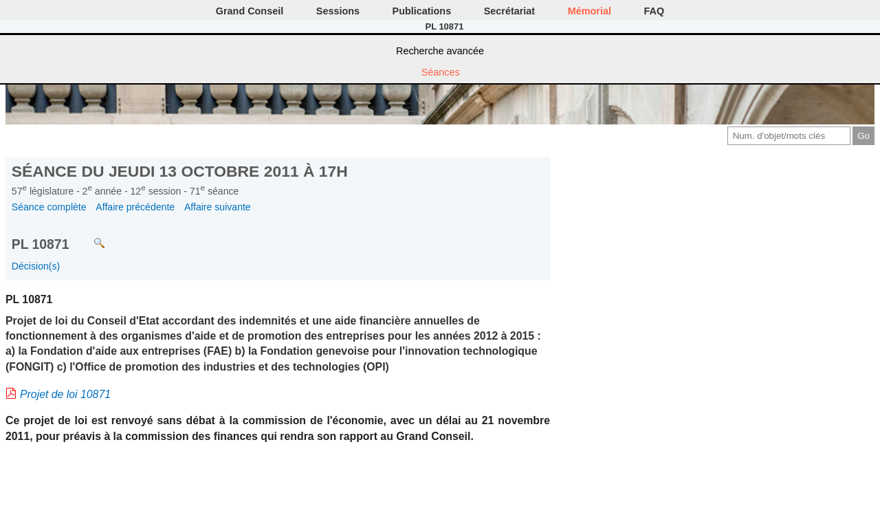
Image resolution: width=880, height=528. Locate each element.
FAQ (654, 11)
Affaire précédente (135, 206)
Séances (440, 72)
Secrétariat (509, 11)
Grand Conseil (249, 11)
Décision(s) (36, 266)
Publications (422, 11)
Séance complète (49, 206)
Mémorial (589, 11)
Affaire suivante (217, 206)
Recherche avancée (440, 50)
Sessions (338, 11)
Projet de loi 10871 (65, 394)
